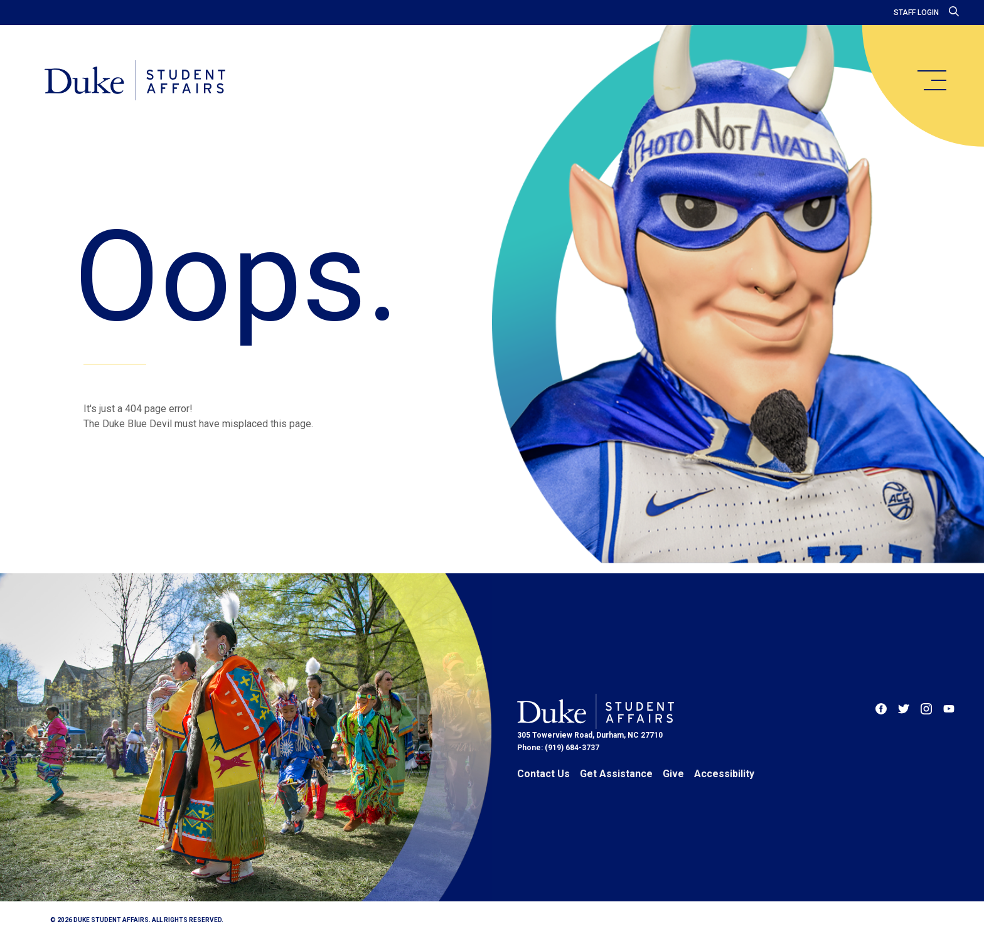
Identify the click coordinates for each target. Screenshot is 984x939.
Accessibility (724, 774)
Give (673, 774)
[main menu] (931, 80)
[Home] (137, 81)
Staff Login (916, 12)
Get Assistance (616, 774)
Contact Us (543, 774)
